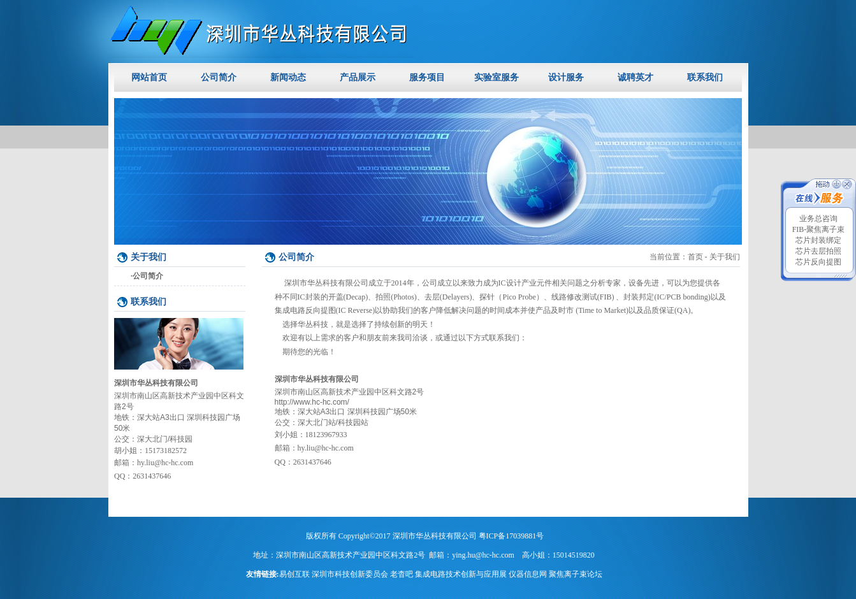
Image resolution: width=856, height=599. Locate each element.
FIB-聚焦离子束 (818, 229)
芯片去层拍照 (818, 251)
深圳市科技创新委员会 (350, 574)
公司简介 (148, 275)
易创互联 (294, 574)
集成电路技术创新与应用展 (461, 574)
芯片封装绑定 (818, 240)
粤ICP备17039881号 (511, 535)
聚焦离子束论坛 (575, 574)
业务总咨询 (818, 218)
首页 (695, 256)
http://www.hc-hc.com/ (312, 402)
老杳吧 (401, 574)
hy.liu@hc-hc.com (165, 462)
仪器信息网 (528, 574)
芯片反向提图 (818, 261)
